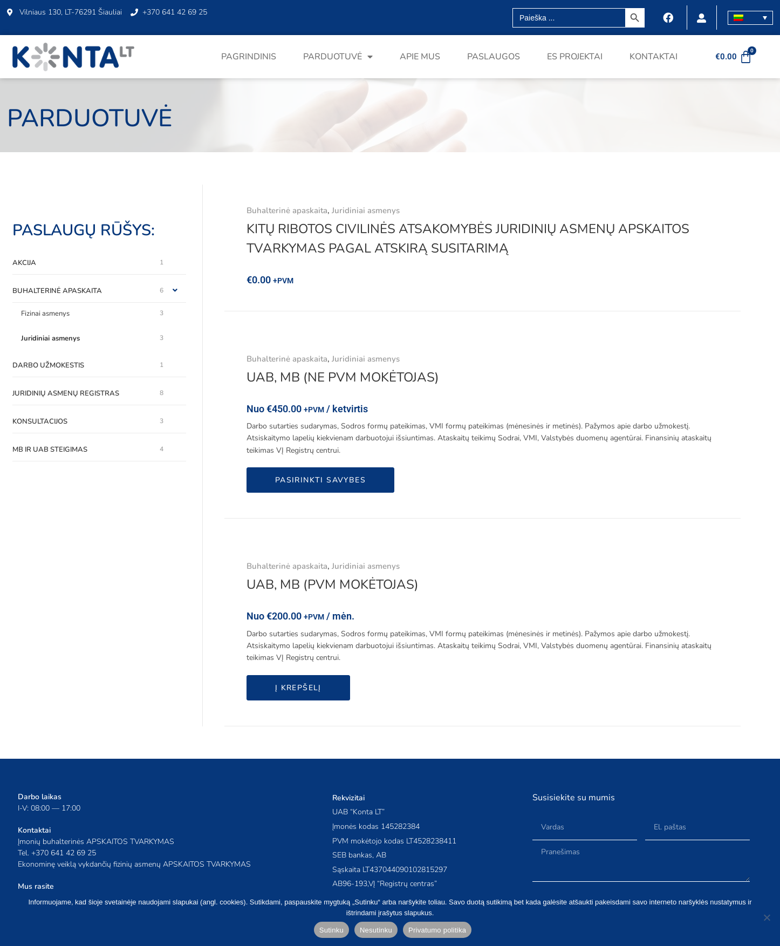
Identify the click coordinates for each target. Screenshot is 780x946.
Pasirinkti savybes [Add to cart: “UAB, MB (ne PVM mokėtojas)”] (320, 480)
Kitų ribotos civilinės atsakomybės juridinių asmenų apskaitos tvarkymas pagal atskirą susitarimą (468, 238)
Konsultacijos (39, 421)
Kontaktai (654, 57)
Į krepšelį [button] (298, 688)
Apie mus (420, 57)
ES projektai (575, 57)
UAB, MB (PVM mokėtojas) (333, 584)
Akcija (24, 263)
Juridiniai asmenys (50, 338)
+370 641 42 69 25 (63, 853)
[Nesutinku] (766, 917)
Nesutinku (376, 930)
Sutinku (331, 930)
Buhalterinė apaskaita (57, 291)
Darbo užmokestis (48, 365)
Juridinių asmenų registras (65, 393)
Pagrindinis (248, 57)
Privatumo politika (437, 930)
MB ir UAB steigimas (49, 449)
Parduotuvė (338, 56)
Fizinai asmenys (45, 313)
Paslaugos (493, 57)
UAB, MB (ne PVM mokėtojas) (343, 377)
